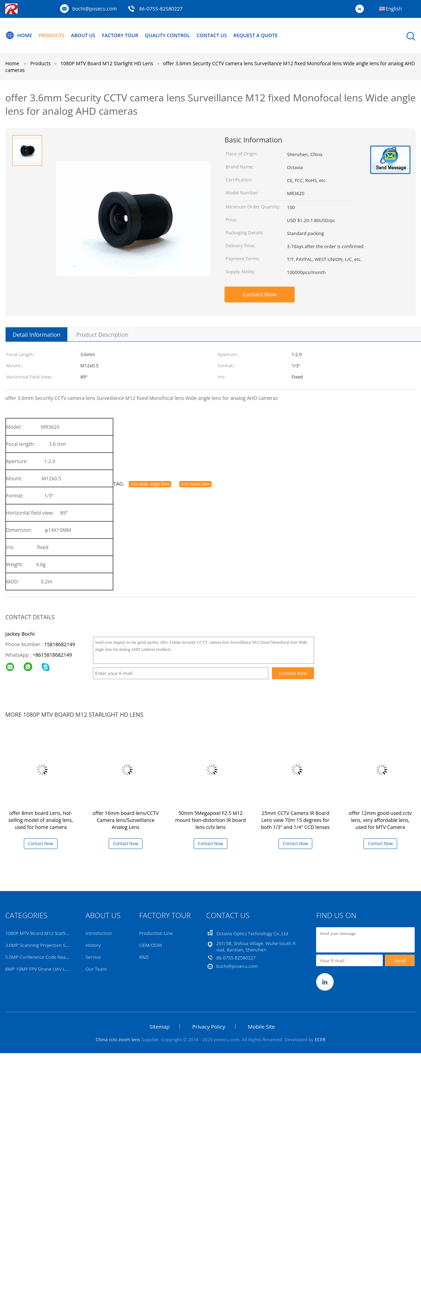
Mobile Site (261, 1026)
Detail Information (36, 335)
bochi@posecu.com (94, 8)
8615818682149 (53, 654)
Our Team (96, 969)
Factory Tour (120, 35)
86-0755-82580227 (161, 9)
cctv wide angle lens (150, 484)
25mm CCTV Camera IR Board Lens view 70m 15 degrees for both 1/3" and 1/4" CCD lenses (295, 820)
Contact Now (259, 294)
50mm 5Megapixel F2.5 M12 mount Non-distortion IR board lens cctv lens (210, 820)
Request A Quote (255, 35)
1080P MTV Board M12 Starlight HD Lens (48, 933)
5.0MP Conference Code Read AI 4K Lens (48, 957)
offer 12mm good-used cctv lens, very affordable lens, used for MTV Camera (380, 820)
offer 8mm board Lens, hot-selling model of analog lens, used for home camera (40, 820)
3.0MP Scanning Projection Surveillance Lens (52, 945)
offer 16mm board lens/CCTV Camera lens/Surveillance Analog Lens (126, 820)
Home (18, 35)
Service (93, 957)
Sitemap (159, 1026)
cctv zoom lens (195, 484)
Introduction (99, 933)
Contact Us (211, 35)
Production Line (156, 933)
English (394, 8)
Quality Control (167, 35)
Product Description (102, 335)
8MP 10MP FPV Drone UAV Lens (39, 969)
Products (52, 35)
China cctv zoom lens (117, 1039)
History (93, 945)
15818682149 (59, 644)
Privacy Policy (208, 1026)
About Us (83, 35)
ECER (320, 1039)
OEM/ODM (150, 945)
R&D (144, 957)
